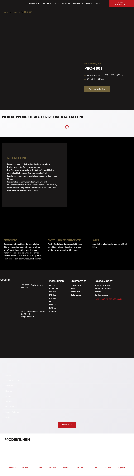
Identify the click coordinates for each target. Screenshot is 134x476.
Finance (8, 391)
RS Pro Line (53, 288)
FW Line (52, 308)
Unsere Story (34, 3)
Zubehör (52, 311)
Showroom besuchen (104, 288)
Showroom (78, 3)
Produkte (9, 386)
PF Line (52, 301)
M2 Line (52, 298)
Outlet (97, 3)
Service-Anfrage (101, 295)
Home (8, 375)
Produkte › (47, 3)
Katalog (66, 3)
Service (89, 3)
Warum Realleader (13, 381)
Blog (57, 3)
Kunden (8, 397)
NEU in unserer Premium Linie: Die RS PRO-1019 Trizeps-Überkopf (33, 314)
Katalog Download (103, 285)
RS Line (52, 285)
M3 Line (52, 295)
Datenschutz (76, 295)
